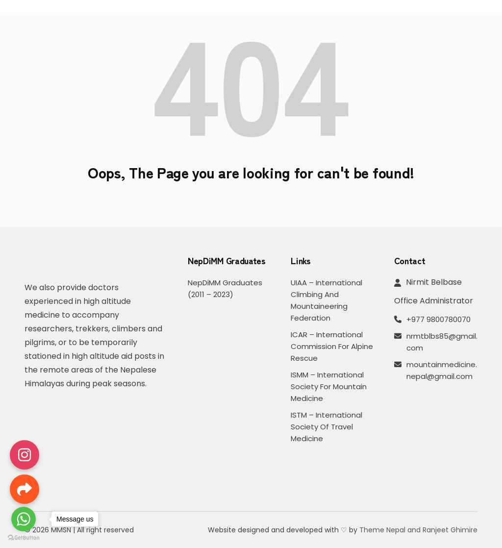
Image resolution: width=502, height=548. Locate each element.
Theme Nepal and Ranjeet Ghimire (418, 530)
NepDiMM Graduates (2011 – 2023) (225, 288)
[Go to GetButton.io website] (23, 538)
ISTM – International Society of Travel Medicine (326, 427)
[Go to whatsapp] (23, 519)
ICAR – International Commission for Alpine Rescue (332, 346)
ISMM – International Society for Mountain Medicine (329, 386)
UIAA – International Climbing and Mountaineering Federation (326, 300)
